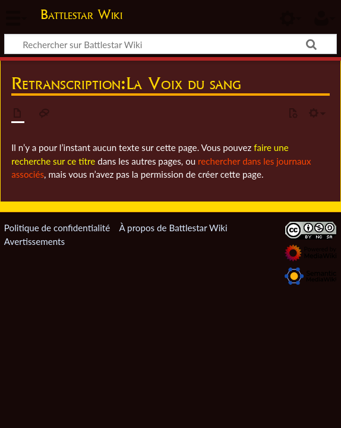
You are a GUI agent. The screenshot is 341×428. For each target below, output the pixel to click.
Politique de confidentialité (57, 227)
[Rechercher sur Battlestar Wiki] (170, 44)
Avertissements (34, 241)
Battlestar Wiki (81, 14)
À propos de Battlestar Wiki (173, 227)
